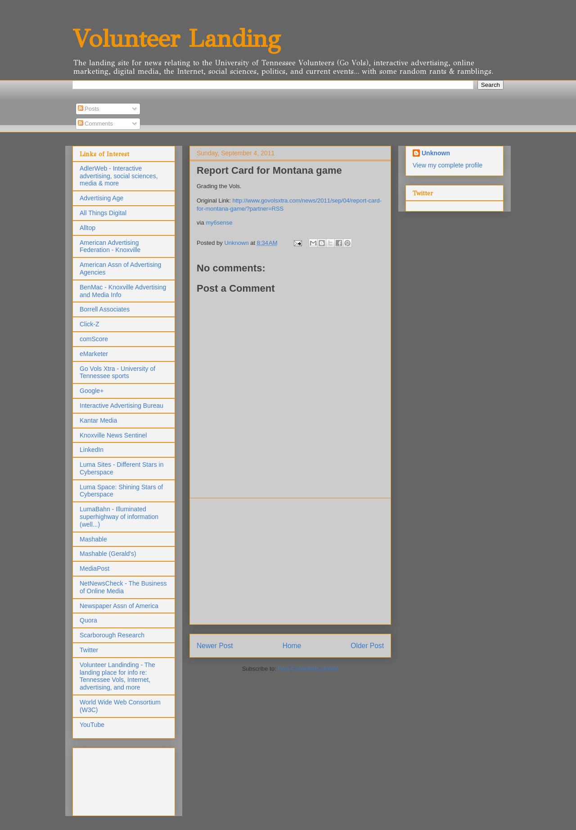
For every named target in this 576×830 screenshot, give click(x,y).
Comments (95, 123)
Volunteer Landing (176, 38)
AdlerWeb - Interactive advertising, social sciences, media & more (119, 176)
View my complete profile (447, 165)
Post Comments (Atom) (308, 668)
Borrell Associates (105, 309)
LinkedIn (92, 449)
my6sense (219, 222)
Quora (88, 620)
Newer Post (215, 646)
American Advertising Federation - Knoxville (110, 246)
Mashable (93, 539)
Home (292, 646)
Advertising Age (101, 198)
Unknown (436, 153)
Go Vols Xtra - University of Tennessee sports (117, 372)
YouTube (92, 724)
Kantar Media (98, 420)
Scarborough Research (112, 635)
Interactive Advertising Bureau (121, 405)
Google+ (92, 390)
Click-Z (89, 324)
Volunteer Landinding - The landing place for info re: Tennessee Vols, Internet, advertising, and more (117, 676)
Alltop (87, 227)
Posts (88, 108)
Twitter (89, 650)
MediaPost (94, 568)
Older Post (367, 646)
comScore (94, 339)
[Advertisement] (290, 561)
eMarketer (94, 353)
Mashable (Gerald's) (108, 553)
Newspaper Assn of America (119, 605)
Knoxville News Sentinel (113, 435)
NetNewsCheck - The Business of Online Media (123, 587)
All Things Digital (103, 213)
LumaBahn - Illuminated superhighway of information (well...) (119, 516)
